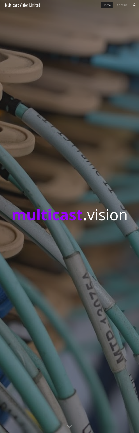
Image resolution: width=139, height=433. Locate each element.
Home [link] (107, 5)
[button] (134, 5)
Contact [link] (122, 5)
